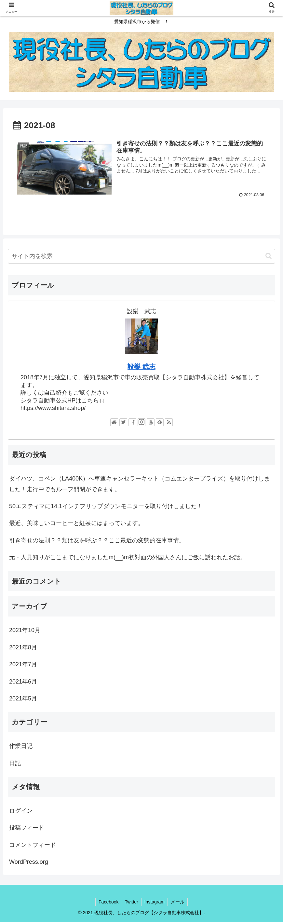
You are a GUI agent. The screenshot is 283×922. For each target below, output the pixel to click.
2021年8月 (23, 647)
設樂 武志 (141, 366)
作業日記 (21, 746)
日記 (15, 763)
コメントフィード (32, 845)
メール (178, 901)
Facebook (107, 901)
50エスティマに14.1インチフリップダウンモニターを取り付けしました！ (106, 506)
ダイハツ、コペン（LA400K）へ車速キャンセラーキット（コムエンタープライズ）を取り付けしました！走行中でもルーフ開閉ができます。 (139, 484)
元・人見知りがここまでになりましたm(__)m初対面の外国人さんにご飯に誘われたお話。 (127, 557)
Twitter (131, 901)
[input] (141, 256)
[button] (268, 256)
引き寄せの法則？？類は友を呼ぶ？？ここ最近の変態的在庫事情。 (97, 540)
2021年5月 (23, 698)
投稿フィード (26, 828)
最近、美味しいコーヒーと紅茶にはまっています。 (76, 523)
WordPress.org (28, 862)
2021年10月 (24, 630)
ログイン (21, 810)
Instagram (155, 901)
